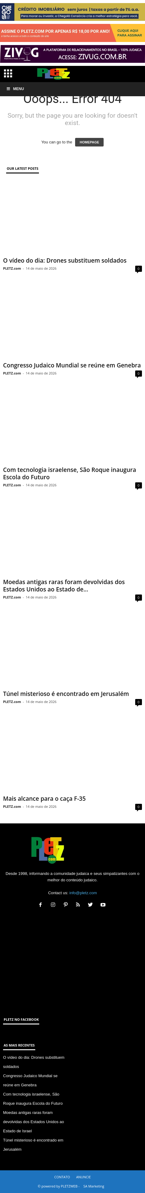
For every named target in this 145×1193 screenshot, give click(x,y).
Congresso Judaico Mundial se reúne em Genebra (72, 365)
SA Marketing (93, 1186)
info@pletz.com (83, 893)
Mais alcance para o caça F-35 (44, 799)
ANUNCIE (83, 1177)
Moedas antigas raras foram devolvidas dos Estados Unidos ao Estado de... (64, 585)
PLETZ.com (12, 268)
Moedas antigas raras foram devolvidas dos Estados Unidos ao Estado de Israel (33, 1121)
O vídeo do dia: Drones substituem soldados (65, 260)
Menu (15, 89)
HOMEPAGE (89, 142)
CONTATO (62, 1177)
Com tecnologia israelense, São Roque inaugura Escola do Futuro (69, 473)
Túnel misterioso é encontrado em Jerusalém (66, 694)
